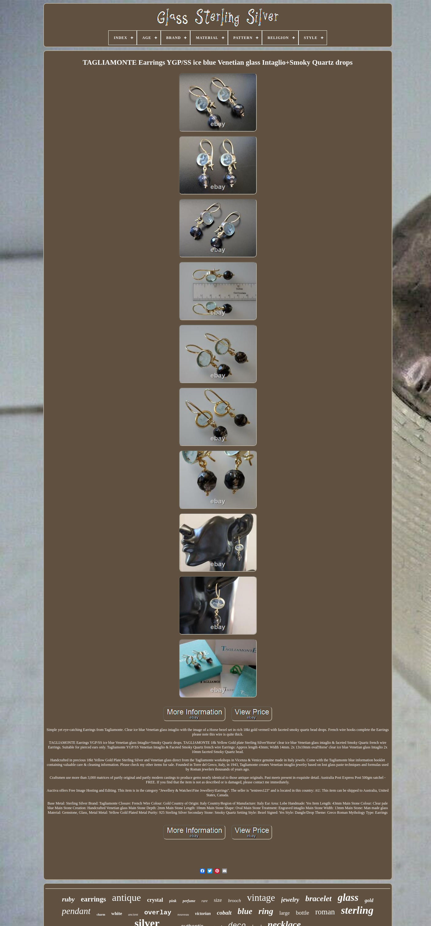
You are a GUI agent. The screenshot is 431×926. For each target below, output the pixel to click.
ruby (68, 899)
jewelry (290, 899)
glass (348, 897)
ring (266, 911)
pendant (76, 911)
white (116, 913)
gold (369, 900)
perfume (189, 901)
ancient (133, 914)
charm (101, 914)
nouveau (183, 914)
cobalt (224, 912)
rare (205, 901)
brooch (234, 900)
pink (173, 900)
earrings (93, 899)
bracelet (318, 898)
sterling (357, 910)
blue (245, 911)
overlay (157, 912)
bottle (302, 912)
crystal (155, 900)
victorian (203, 913)
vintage (261, 897)
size (218, 900)
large (284, 913)
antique (126, 897)
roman (325, 912)
